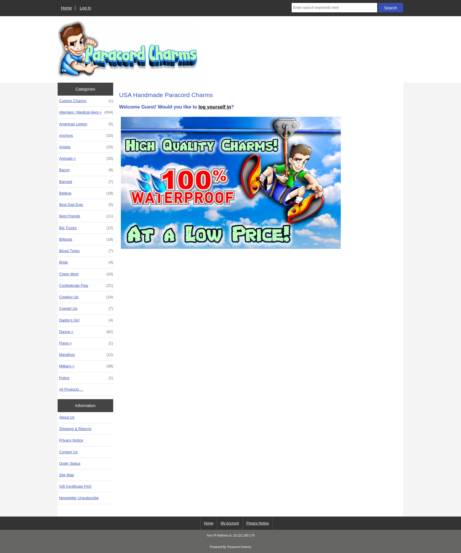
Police (86, 378)
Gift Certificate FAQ (75, 486)
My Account (230, 523)
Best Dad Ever (86, 204)
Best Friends (86, 216)
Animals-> (86, 158)
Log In (85, 8)
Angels (86, 147)
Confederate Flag (86, 285)
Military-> (86, 366)
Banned (86, 181)
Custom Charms (86, 101)
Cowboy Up (86, 297)
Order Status (69, 463)
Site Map (66, 475)
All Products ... (71, 389)
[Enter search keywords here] (334, 7)
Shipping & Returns (75, 429)
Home (66, 8)
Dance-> (86, 331)
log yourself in (214, 106)
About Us (66, 417)
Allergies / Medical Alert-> (86, 112)
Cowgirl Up (86, 308)
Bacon (86, 170)
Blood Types (86, 251)
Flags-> (86, 343)
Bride (86, 262)
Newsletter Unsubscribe (79, 498)
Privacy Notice (71, 440)
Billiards (86, 239)
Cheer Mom (86, 274)
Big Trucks (86, 228)
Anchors (86, 135)
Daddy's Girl (86, 320)
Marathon (86, 354)
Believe (86, 193)
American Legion (86, 124)
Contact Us (68, 452)
